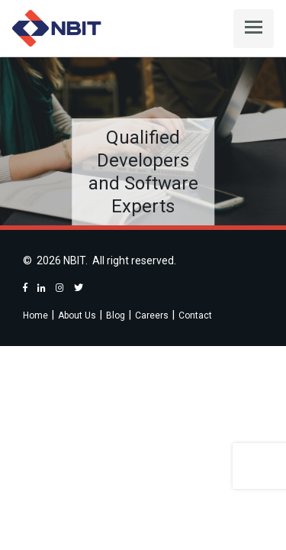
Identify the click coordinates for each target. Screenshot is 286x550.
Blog (115, 315)
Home (35, 315)
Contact (195, 315)
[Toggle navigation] (253, 28)
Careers (152, 315)
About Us (77, 315)
